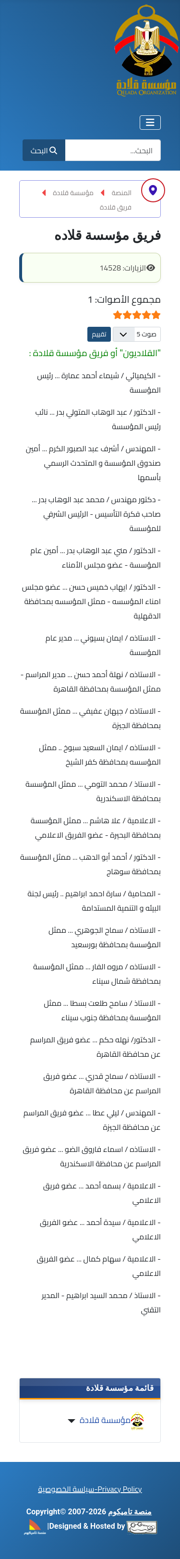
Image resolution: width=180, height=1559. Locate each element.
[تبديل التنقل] (150, 122)
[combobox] (113, 150)
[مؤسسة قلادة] (74, 1421)
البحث (44, 150)
